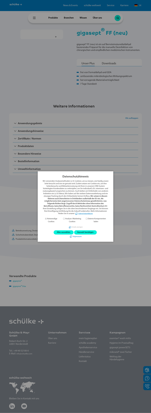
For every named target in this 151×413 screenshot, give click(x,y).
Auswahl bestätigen (87, 232)
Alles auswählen (61, 232)
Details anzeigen (77, 227)
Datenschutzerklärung (85, 213)
